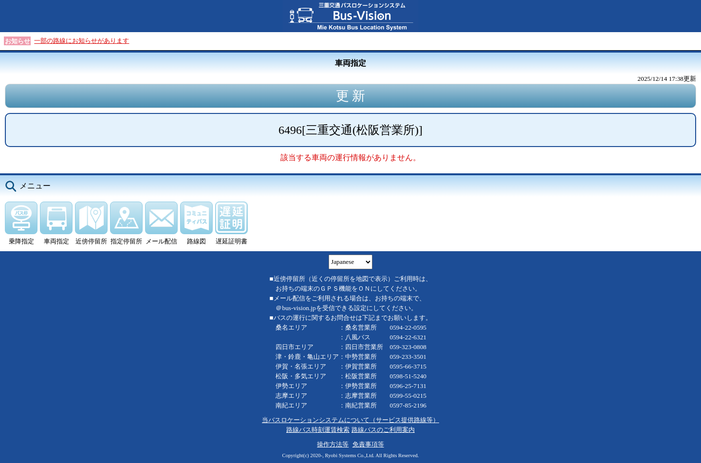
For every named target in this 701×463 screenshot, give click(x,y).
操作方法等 (333, 444)
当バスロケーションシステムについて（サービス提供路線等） (350, 420)
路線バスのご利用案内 (383, 429)
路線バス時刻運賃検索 (318, 429)
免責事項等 (368, 444)
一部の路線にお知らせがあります (81, 40)
